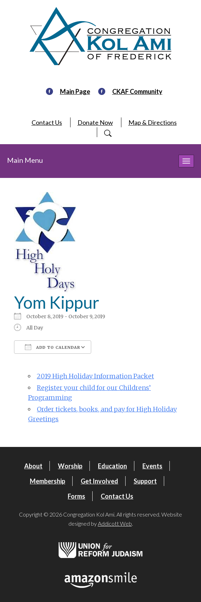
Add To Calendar (52, 347)
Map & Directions (152, 122)
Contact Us (47, 122)
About (33, 466)
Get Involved (99, 481)
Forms (76, 496)
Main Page (75, 91)
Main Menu (25, 160)
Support (145, 481)
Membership (47, 481)
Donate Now (95, 122)
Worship (70, 466)
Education (112, 466)
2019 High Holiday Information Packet (95, 376)
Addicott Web (115, 523)
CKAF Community (137, 91)
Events (152, 466)
